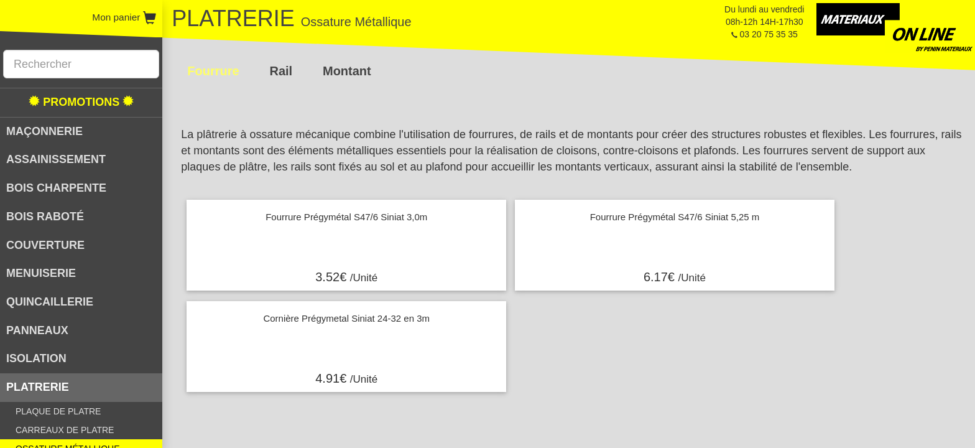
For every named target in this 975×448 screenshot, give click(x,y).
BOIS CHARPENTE (56, 188)
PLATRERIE (37, 387)
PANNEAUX (37, 330)
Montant (347, 71)
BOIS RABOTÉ (45, 216)
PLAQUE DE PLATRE (58, 411)
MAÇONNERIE (44, 131)
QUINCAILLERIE (49, 302)
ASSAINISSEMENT (56, 159)
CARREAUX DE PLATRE (65, 430)
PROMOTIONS (81, 101)
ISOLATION (36, 358)
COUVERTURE (45, 245)
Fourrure (213, 71)
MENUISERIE (41, 273)
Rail (280, 71)
